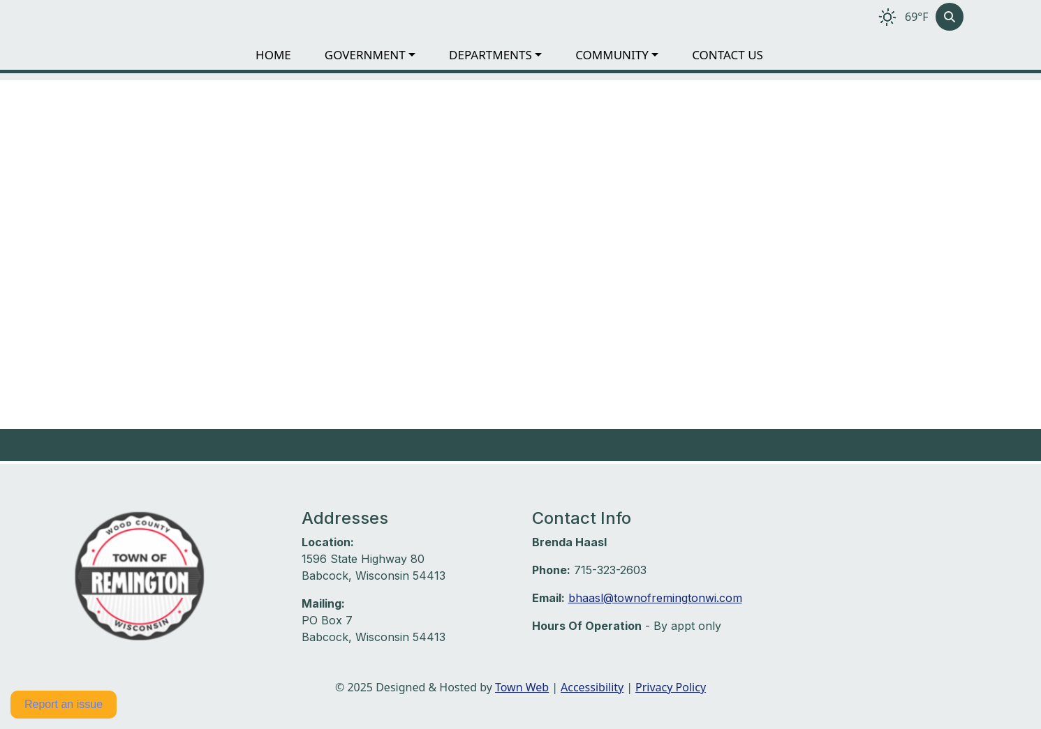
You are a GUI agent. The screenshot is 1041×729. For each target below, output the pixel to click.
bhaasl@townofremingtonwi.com (655, 598)
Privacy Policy (670, 687)
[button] (381, 55)
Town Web (522, 687)
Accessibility (592, 687)
